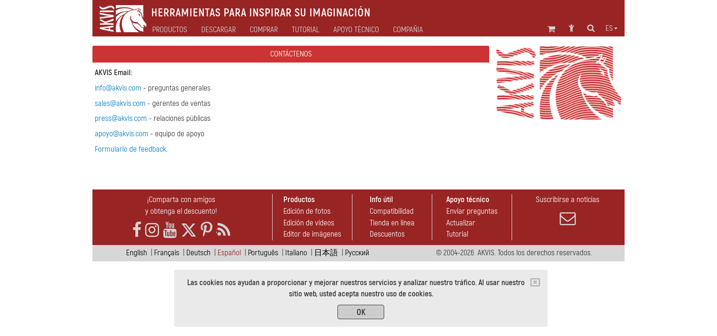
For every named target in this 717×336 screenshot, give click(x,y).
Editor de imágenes (312, 234)
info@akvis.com (118, 88)
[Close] (535, 282)
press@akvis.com (121, 118)
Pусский (357, 253)
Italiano (296, 253)
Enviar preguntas (472, 211)
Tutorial (457, 234)
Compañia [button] (408, 30)
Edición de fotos (306, 211)
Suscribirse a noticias (568, 210)
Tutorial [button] (305, 30)
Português (263, 253)
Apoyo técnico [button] (356, 30)
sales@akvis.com (120, 103)
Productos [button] (169, 30)
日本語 (326, 253)
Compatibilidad (392, 211)
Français (166, 253)
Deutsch (198, 253)
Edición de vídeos (308, 223)
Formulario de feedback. (131, 149)
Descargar (218, 30)
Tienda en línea (392, 223)
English (136, 253)
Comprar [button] (264, 30)
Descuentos (387, 234)
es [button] (611, 28)
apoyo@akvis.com (121, 134)
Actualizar (460, 223)
